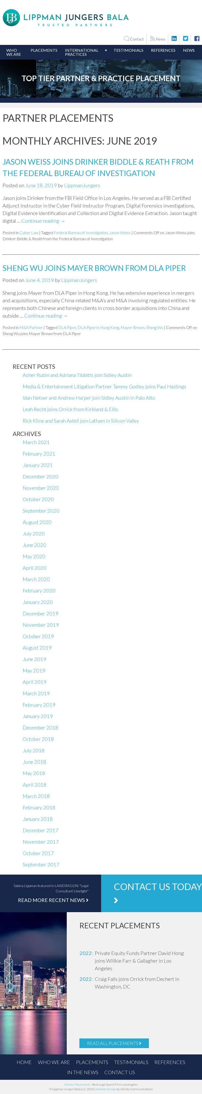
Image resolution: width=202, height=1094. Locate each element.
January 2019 (38, 716)
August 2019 (37, 648)
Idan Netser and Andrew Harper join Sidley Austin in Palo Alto (89, 398)
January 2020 (38, 602)
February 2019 (39, 705)
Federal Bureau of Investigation (81, 232)
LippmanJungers (82, 185)
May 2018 (34, 773)
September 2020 (41, 511)
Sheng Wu (154, 327)
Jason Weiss (120, 232)
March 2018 (36, 796)
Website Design (106, 1089)
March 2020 (36, 579)
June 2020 (34, 545)
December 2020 (40, 476)
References (163, 50)
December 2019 (40, 613)
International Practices (81, 52)
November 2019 (41, 625)
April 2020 (35, 568)
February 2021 (39, 453)
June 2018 (34, 762)
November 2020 (41, 488)
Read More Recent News (53, 900)
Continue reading (43, 221)
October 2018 (38, 739)
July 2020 (34, 533)
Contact (133, 39)
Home (24, 1062)
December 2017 (40, 830)
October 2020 (38, 499)
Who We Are (13, 52)
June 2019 (34, 659)
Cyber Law (28, 232)
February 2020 (39, 590)
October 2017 (38, 853)
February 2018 (39, 807)
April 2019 (35, 682)
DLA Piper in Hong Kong (98, 327)
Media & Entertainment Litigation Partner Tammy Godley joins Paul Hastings (104, 386)
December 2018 (40, 727)
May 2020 (34, 556)
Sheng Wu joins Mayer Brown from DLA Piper (94, 267)
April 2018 (35, 785)
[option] (134, 960)
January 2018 (38, 819)
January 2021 (38, 465)
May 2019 (34, 670)
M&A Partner (31, 327)
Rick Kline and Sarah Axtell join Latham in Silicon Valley (81, 421)
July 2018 (34, 750)
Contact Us (119, 1072)
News (157, 39)
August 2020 (37, 522)
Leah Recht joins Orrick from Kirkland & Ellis (70, 409)
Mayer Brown (133, 327)
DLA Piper (67, 327)
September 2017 (41, 864)
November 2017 (41, 842)
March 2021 (36, 442)
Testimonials (128, 50)
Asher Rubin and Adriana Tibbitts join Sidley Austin (77, 375)
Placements (44, 50)
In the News (82, 1072)
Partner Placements (77, 1084)
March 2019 (36, 693)
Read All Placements (114, 1043)
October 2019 (38, 636)
